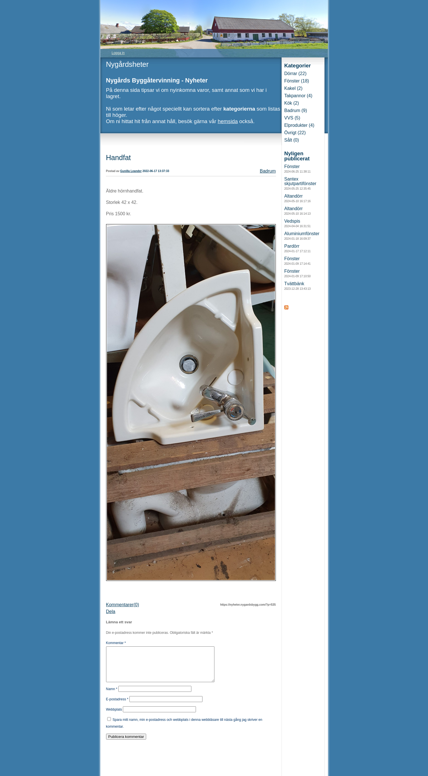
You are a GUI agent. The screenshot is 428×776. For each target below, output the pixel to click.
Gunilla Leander (131, 171)
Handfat (118, 158)
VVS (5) (292, 117)
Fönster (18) (296, 80)
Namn (111, 696)
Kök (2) (291, 103)
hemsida (228, 121)
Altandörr (297, 198)
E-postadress (117, 706)
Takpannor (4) (298, 95)
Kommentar (116, 643)
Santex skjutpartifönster (300, 183)
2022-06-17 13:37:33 (155, 171)
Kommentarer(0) (122, 604)
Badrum (268, 171)
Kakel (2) (293, 88)
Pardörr (297, 248)
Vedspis (297, 223)
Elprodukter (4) (299, 125)
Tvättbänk (297, 285)
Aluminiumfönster (302, 235)
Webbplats (114, 716)
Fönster (297, 168)
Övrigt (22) (295, 132)
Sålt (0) (291, 140)
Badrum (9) (295, 110)
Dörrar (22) (295, 73)
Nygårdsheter (127, 64)
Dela (110, 611)
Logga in (118, 53)
